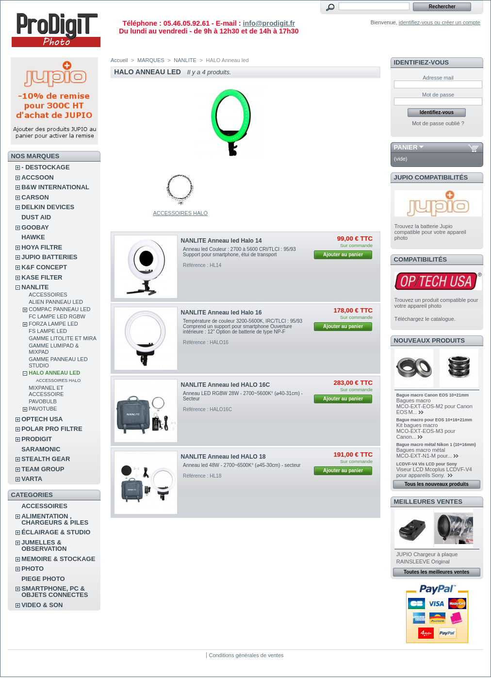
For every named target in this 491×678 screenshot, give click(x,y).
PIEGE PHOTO (43, 578)
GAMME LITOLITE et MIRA (63, 338)
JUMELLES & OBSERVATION (43, 545)
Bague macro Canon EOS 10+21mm (432, 395)
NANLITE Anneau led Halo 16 (221, 312)
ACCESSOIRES (48, 295)
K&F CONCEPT (44, 267)
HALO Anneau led (54, 373)
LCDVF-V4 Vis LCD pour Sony (426, 464)
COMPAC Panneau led (59, 309)
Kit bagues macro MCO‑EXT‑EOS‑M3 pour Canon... (426, 431)
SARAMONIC (40, 449)
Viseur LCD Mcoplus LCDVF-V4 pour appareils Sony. (434, 472)
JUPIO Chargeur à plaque (427, 554)
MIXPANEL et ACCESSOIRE (46, 391)
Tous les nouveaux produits (437, 484)
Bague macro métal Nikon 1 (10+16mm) (436, 444)
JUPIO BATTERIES (49, 257)
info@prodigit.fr (269, 23)
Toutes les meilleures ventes (436, 572)
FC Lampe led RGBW (57, 316)
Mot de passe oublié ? (438, 123)
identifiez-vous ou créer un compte (439, 22)
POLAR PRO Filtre (51, 428)
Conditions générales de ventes (246, 655)
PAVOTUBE (43, 409)
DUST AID (36, 217)
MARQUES (150, 60)
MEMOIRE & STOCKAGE (58, 558)
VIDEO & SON (42, 605)
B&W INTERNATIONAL (55, 187)
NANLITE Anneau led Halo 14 (221, 240)
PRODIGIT (36, 439)
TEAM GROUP (42, 469)
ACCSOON (37, 177)
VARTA (31, 478)
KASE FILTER (41, 277)
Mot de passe (438, 95)
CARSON (35, 197)
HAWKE (33, 237)
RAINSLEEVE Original (423, 561)
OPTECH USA (42, 419)
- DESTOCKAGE (45, 167)
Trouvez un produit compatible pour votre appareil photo (436, 303)
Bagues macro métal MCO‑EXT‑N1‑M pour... (424, 453)
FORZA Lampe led (53, 324)
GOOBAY (35, 227)
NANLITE (35, 287)
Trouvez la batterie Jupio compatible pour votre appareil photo (430, 232)
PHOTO (32, 568)
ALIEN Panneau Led (56, 302)
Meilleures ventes (428, 501)
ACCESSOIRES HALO (58, 380)
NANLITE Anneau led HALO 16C (225, 384)
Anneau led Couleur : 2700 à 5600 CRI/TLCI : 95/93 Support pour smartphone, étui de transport (239, 252)
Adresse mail (438, 78)
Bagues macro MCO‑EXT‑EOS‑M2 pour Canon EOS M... (434, 406)
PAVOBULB (43, 401)
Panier (406, 147)
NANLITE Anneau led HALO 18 (223, 456)
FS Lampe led (48, 331)
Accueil (119, 60)
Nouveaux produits (429, 340)
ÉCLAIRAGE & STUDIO (55, 532)
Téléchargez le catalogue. (425, 319)
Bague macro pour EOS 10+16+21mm (434, 419)
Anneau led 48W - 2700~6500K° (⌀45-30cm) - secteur (241, 465)
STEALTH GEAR (45, 459)
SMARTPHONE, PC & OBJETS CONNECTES (54, 591)
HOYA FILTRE (41, 247)
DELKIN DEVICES (47, 207)
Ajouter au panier (343, 254)
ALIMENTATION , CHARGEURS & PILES (54, 519)
